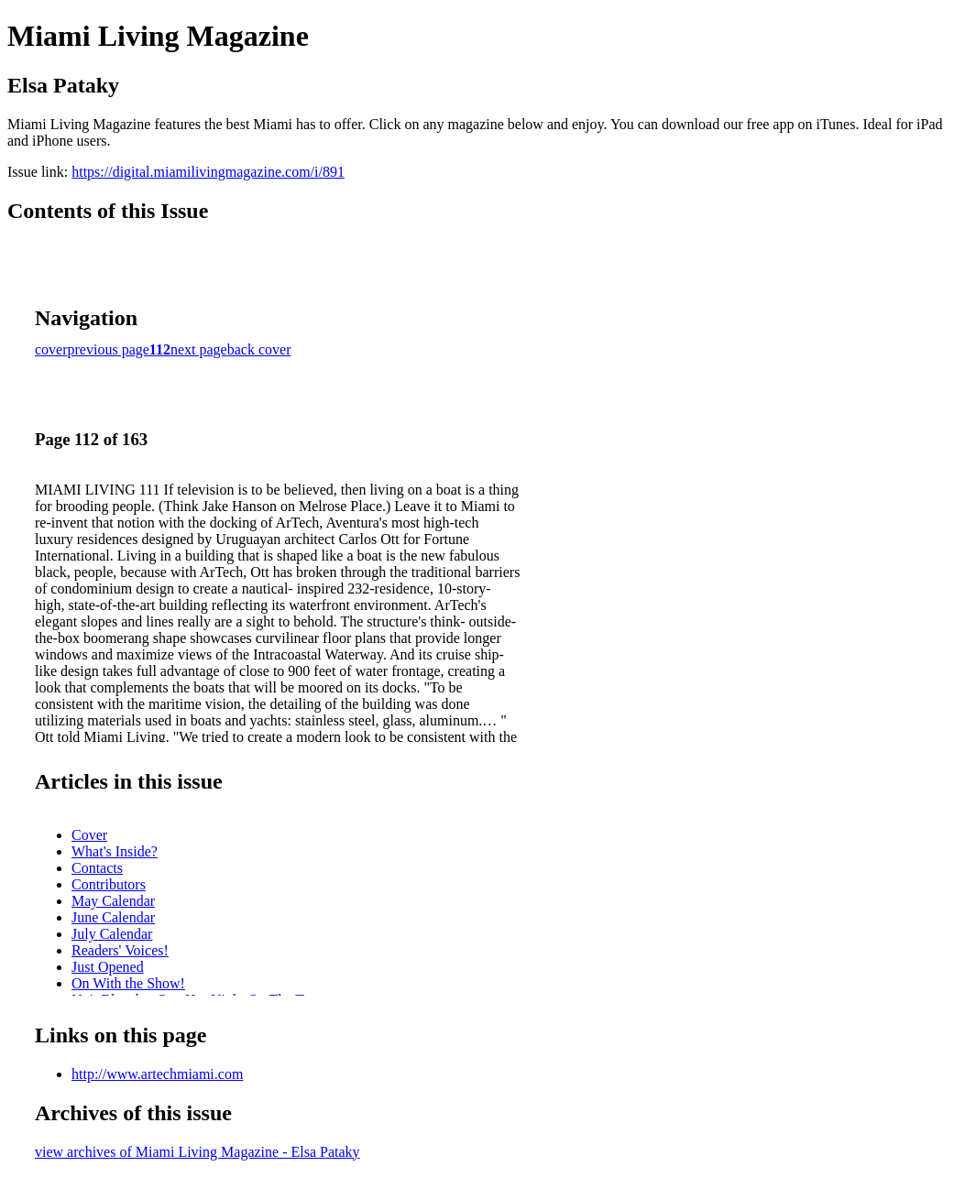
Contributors (108, 884)
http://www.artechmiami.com (157, 1074)
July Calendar (111, 934)
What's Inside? (114, 851)
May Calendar (113, 901)
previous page (108, 349)
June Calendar (113, 917)
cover (51, 349)
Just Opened (107, 967)
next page (198, 349)
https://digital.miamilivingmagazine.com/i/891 (208, 172)
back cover (259, 349)
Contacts (97, 868)
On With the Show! (128, 983)
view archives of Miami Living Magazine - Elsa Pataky (197, 1152)
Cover (89, 835)
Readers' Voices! (120, 950)
